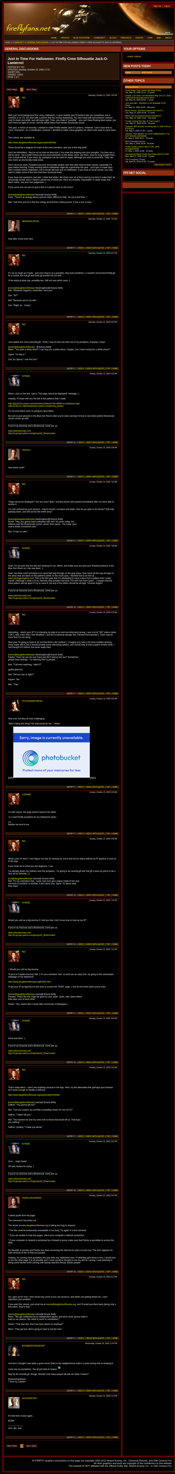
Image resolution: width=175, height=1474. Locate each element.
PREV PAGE (12, 90)
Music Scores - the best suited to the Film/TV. (144, 110)
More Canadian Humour (135, 141)
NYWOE (26, 376)
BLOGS (113, 38)
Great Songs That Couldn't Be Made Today (143, 90)
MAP (159, 38)
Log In (167, 6)
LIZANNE (26, 794)
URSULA (26, 450)
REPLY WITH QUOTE (95, 214)
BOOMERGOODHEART (33, 1346)
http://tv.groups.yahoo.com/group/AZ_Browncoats (31, 433)
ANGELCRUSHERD (31, 1198)
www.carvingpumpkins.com (21, 578)
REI (22, 67)
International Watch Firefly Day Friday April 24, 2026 (147, 154)
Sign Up (157, 6)
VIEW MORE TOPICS (163, 165)
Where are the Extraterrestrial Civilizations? (143, 116)
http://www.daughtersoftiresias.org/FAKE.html (29, 982)
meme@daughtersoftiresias (22, 194)
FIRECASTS (126, 38)
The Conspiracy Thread (135, 159)
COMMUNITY (100, 38)
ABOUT (168, 38)
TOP (108, 214)
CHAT (150, 38)
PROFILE (65, 38)
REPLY (81, 214)
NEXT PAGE (31, 90)
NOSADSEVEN (29, 1398)
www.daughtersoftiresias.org (34, 1225)
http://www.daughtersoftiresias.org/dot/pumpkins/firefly (33, 1095)
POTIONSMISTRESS (32, 701)
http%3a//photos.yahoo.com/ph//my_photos (42, 406)
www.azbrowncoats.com (19, 431)
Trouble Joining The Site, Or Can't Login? (142, 121)
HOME (54, 38)
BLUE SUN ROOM (82, 38)
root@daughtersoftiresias (20, 878)
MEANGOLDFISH (30, 221)
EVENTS (139, 38)
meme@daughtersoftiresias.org (61, 1304)
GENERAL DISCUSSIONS (37, 42)
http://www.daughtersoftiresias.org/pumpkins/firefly (31, 142)
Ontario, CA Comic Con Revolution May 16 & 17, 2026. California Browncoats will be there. (148, 97)
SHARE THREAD (134, 57)
